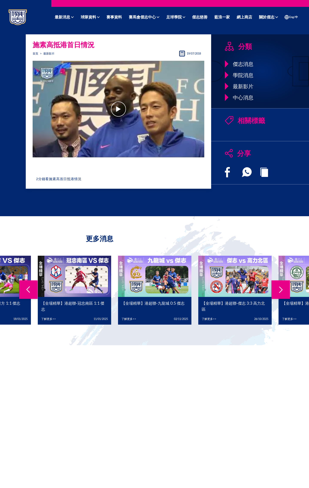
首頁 (35, 53)
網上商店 (244, 17)
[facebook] (227, 172)
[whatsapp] (247, 172)
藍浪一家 (222, 17)
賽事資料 (114, 17)
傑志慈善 (200, 17)
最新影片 (49, 53)
